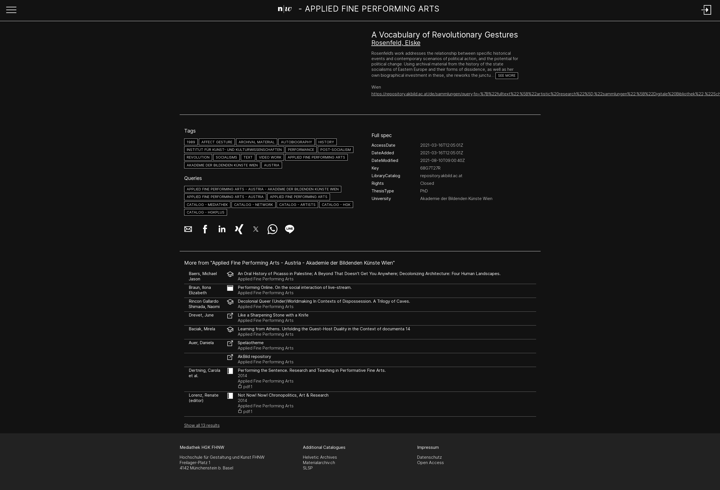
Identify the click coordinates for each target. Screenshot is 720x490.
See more (507, 75)
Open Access (430, 462)
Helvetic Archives (320, 457)
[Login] (706, 15)
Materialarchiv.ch (319, 462)
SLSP (308, 468)
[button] (11, 10)
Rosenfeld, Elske (395, 42)
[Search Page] (359, 10)
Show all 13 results (202, 425)
